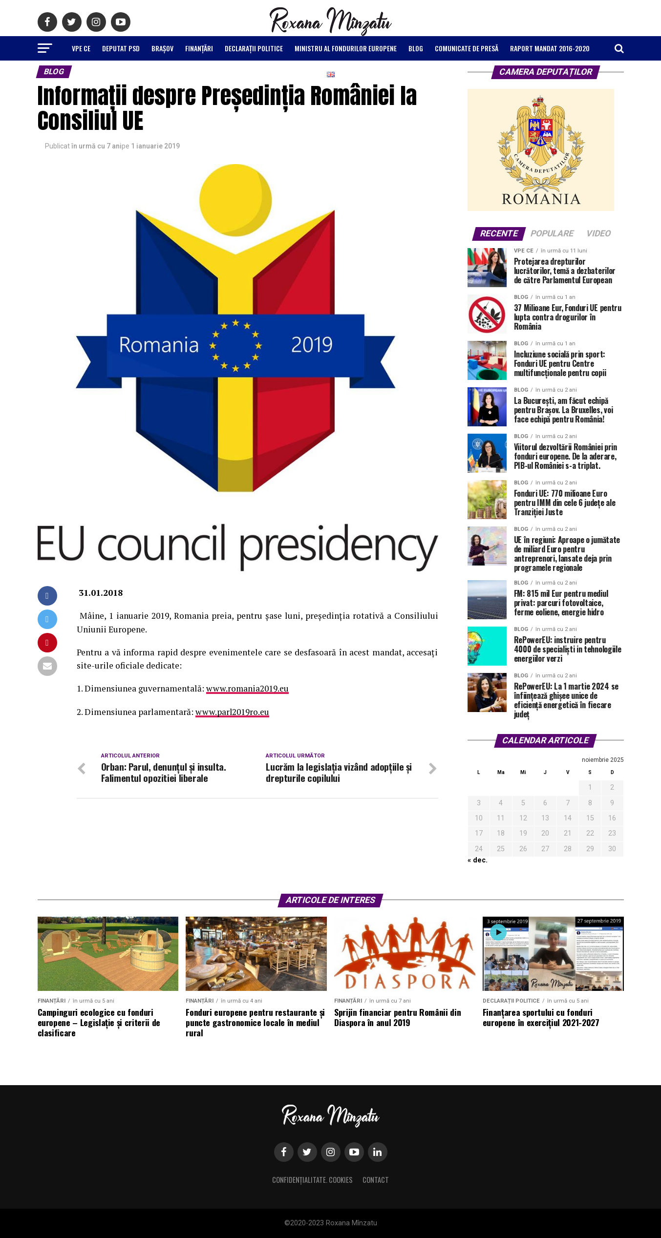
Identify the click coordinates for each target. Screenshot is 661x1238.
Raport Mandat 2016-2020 (550, 48)
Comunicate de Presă (466, 48)
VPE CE (81, 48)
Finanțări (199, 48)
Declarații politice (254, 48)
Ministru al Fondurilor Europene (346, 48)
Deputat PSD (121, 48)
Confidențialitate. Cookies (312, 1180)
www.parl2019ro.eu (232, 711)
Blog (415, 48)
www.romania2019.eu (247, 688)
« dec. (478, 860)
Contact (375, 1180)
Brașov (162, 48)
